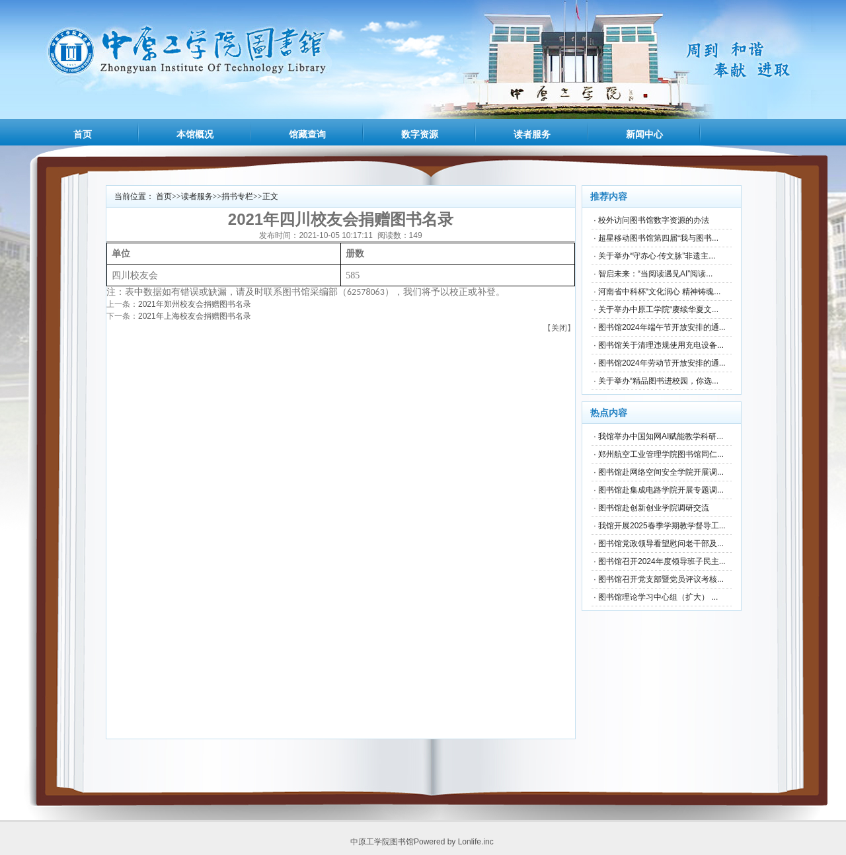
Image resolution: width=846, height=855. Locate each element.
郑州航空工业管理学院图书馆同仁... (661, 454)
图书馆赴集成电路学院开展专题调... (661, 490)
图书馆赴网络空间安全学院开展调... (661, 472)
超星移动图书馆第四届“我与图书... (658, 238)
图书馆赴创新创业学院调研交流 (653, 507)
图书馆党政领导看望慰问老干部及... (661, 543)
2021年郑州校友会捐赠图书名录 (194, 304)
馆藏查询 (307, 134)
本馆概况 (194, 134)
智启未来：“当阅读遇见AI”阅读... (655, 273)
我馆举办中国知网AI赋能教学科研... (660, 436)
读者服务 (532, 134)
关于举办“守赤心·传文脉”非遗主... (656, 256)
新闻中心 (644, 134)
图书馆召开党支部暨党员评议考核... (661, 579)
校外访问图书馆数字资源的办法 (653, 220)
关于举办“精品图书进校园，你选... (658, 381)
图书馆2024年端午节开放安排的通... (662, 327)
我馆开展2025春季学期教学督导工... (662, 525)
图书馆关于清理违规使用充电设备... (661, 345)
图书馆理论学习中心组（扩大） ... (658, 597)
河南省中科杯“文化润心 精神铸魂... (659, 291)
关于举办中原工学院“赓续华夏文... (658, 309)
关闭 (559, 328)
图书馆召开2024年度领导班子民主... (662, 561)
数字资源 (419, 134)
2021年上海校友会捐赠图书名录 (194, 316)
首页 (82, 134)
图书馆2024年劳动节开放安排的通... (662, 363)
